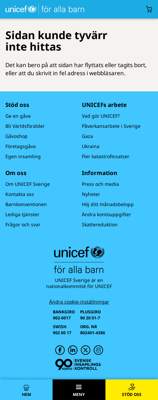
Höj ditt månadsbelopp (108, 204)
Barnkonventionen (26, 204)
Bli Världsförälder (25, 126)
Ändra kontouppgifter (106, 214)
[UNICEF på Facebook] (60, 350)
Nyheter (91, 194)
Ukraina (90, 146)
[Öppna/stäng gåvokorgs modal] (149, 9)
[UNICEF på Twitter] (85, 350)
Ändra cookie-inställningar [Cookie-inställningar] (79, 302)
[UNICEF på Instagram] (98, 350)
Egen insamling (23, 156)
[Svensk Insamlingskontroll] (78, 364)
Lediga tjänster (22, 214)
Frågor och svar (22, 224)
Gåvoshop (16, 136)
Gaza (87, 136)
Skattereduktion (100, 224)
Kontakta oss (19, 194)
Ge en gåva (18, 116)
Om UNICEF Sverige (27, 184)
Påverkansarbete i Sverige (111, 126)
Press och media (100, 184)
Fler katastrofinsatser (105, 156)
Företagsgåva (20, 146)
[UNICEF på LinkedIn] (72, 350)
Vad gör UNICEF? (101, 116)
